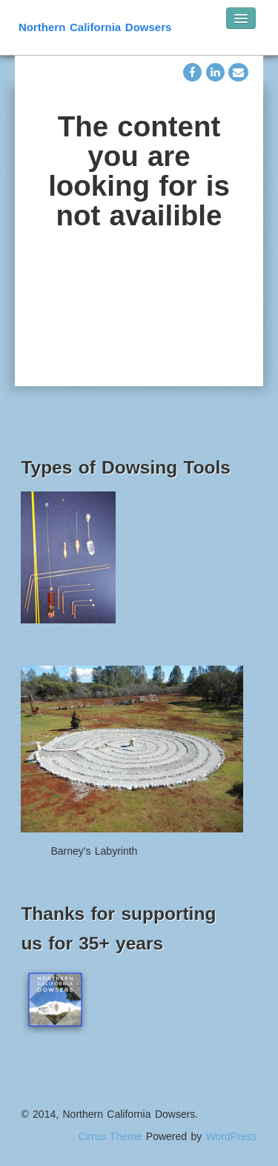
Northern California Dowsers (95, 27)
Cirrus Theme (110, 1136)
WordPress (231, 1136)
